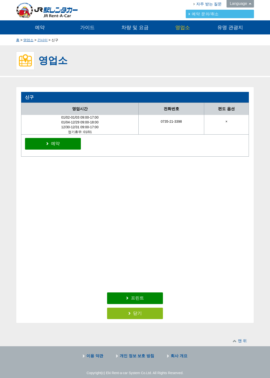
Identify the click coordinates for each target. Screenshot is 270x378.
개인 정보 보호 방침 (137, 352)
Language (238, 3)
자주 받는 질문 (209, 4)
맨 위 (242, 337)
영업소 (182, 27)
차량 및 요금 (134, 27)
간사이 (42, 40)
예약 (40, 27)
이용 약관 (94, 352)
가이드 (87, 27)
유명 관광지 (230, 27)
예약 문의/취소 (205, 14)
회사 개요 (179, 352)
